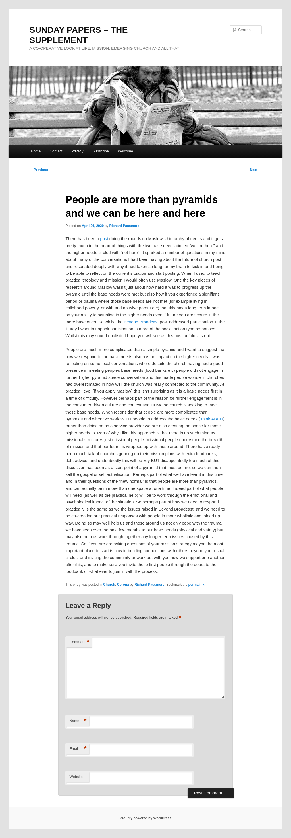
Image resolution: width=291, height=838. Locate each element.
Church (109, 585)
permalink (196, 585)
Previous (38, 170)
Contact (56, 151)
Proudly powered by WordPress (145, 818)
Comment (79, 642)
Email (77, 749)
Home (36, 151)
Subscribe (100, 151)
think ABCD (212, 418)
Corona (123, 585)
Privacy (77, 151)
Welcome (125, 151)
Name (77, 721)
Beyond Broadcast (141, 321)
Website (76, 777)
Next (255, 170)
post (104, 238)
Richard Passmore (124, 226)
